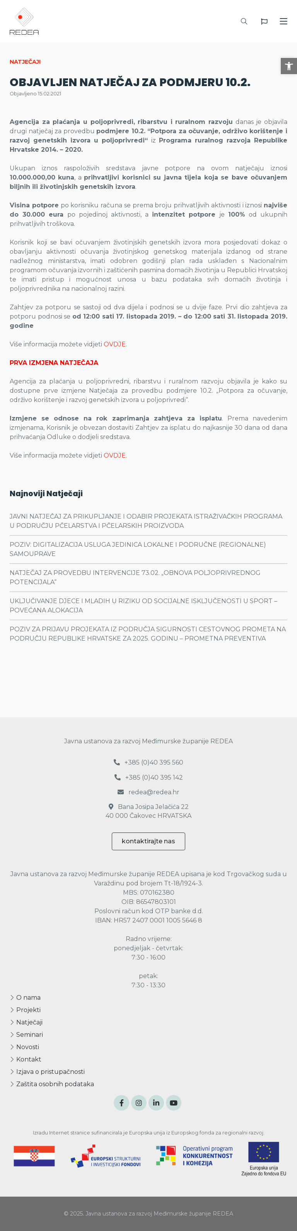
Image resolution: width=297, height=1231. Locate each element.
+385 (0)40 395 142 (148, 777)
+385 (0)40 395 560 (148, 762)
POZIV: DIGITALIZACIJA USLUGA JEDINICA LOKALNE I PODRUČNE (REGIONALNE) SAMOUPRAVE (138, 549)
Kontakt (25, 1059)
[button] (289, 66)
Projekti (25, 1010)
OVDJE (115, 344)
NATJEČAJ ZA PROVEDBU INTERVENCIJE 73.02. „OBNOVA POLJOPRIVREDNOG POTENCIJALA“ (135, 577)
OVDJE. (115, 455)
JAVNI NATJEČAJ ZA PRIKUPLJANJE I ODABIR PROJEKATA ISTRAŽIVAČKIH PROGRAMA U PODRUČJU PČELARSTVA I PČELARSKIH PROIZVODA (146, 521)
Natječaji (26, 1022)
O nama (25, 997)
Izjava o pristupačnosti (47, 1071)
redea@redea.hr (148, 792)
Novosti (24, 1047)
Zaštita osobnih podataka (52, 1084)
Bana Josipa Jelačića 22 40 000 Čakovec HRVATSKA (148, 811)
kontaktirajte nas (148, 841)
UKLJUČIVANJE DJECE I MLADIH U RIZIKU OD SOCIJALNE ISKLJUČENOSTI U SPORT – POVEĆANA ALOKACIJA (143, 605)
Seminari (26, 1034)
